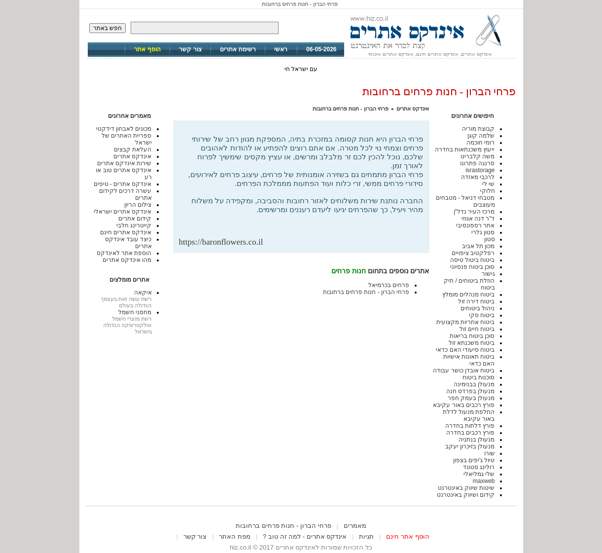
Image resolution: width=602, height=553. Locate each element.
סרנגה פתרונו (477, 163)
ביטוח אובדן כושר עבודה (464, 370)
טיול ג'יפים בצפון (474, 460)
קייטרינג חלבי (133, 225)
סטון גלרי (483, 232)
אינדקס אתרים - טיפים (123, 184)
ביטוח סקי (482, 315)
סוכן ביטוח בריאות (472, 335)
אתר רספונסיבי (475, 225)
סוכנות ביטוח (478, 377)
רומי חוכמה (480, 142)
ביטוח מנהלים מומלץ (468, 294)
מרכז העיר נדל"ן (474, 211)
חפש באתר (107, 28)
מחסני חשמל (134, 312)
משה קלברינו (477, 156)
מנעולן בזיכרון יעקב (470, 446)
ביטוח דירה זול (476, 301)
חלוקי (487, 190)
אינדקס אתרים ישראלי (123, 211)
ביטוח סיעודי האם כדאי (465, 349)
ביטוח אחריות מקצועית (465, 322)
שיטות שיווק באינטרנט (466, 487)
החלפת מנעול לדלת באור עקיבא (469, 415)
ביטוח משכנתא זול (472, 342)
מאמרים (355, 525)
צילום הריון (137, 204)
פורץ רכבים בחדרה (470, 432)
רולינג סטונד (479, 467)
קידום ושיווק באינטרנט (466, 494)
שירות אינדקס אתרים (124, 163)
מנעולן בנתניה (477, 439)
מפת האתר (234, 536)
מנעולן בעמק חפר (471, 398)
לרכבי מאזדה (478, 177)
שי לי (488, 184)
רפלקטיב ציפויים (473, 253)
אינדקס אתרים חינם (126, 232)
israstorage (480, 170)
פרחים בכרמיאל (388, 285)
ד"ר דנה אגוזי (478, 218)
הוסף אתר (147, 49)
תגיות (366, 536)
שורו (489, 453)
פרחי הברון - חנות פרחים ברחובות (351, 108)
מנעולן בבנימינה (474, 384)
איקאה (143, 292)
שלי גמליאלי (479, 474)
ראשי (280, 49)
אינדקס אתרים (412, 108)
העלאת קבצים (132, 149)
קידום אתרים (134, 218)
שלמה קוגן (481, 135)
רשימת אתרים (237, 49)
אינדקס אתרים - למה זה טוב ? (305, 536)
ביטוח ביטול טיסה (472, 260)
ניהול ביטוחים (477, 308)
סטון (489, 239)
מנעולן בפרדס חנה (470, 391)
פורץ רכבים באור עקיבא (464, 405)
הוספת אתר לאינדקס (124, 253)
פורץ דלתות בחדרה (470, 425)
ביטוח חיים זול (477, 329)
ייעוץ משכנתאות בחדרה (465, 149)
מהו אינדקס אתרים (127, 260)
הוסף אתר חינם (407, 536)
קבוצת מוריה (478, 128)
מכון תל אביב (478, 246)
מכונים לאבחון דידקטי (124, 128)
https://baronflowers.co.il (221, 242)
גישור (488, 273)
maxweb (484, 481)
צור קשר (190, 49)
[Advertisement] (308, 221)
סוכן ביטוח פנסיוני (472, 266)
